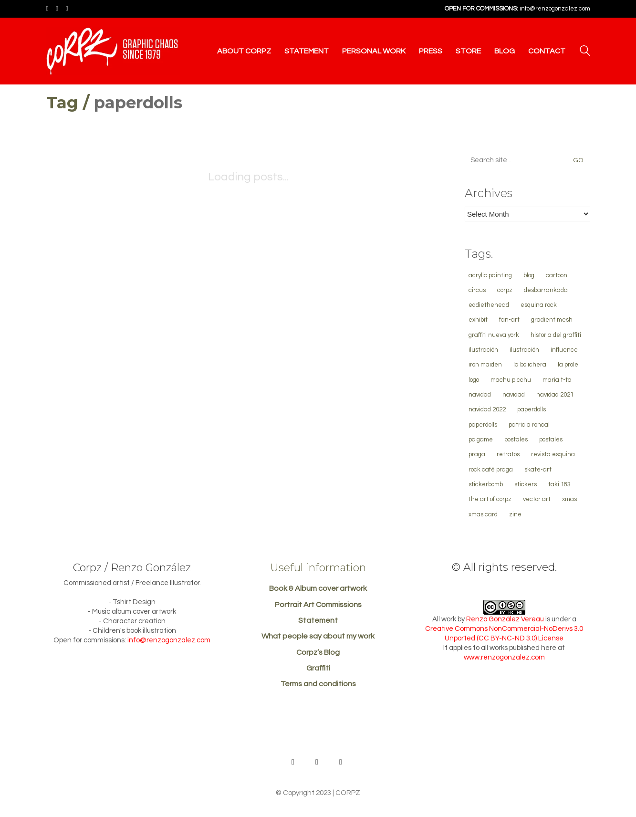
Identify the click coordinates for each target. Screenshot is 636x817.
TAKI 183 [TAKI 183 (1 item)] (559, 484)
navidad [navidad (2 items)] (513, 394)
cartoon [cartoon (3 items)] (556, 275)
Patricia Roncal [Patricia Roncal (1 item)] (529, 424)
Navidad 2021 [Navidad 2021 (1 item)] (554, 394)
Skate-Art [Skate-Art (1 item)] (538, 469)
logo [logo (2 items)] (474, 380)
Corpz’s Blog (318, 652)
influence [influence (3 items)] (564, 349)
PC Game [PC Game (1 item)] (481, 439)
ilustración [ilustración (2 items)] (524, 349)
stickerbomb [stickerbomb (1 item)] (486, 484)
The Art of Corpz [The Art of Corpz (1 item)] (490, 499)
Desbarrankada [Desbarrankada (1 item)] (546, 290)
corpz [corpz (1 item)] (504, 290)
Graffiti (318, 668)
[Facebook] (316, 762)
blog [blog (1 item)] (528, 275)
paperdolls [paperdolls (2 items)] (531, 409)
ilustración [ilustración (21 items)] (483, 349)
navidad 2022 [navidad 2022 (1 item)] (487, 409)
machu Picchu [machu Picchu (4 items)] (510, 380)
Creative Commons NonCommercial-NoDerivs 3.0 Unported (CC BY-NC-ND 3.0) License (504, 633)
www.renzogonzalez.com (504, 657)
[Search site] (585, 52)
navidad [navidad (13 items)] (480, 394)
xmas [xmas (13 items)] (569, 499)
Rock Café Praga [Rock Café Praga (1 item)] (491, 469)
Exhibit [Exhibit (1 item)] (478, 319)
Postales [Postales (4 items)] (516, 439)
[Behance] (292, 762)
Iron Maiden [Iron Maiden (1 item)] (485, 364)
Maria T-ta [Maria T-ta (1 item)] (557, 380)
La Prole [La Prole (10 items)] (568, 364)
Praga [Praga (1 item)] (477, 454)
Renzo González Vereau (505, 619)
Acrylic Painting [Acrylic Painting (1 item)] (490, 275)
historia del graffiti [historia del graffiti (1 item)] (556, 335)
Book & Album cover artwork (318, 588)
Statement (318, 620)
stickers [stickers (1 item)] (525, 484)
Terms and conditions (318, 684)
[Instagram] (340, 762)
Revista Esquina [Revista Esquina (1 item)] (553, 454)
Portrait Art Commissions (318, 604)
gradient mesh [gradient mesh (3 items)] (552, 319)
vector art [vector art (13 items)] (537, 499)
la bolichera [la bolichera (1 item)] (529, 364)
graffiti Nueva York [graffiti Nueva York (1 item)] (494, 335)
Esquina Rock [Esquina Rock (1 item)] (539, 305)
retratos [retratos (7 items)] (508, 454)
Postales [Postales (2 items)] (551, 439)
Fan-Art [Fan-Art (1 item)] (509, 319)
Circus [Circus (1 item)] (477, 290)
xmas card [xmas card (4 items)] (483, 514)
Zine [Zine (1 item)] (515, 514)
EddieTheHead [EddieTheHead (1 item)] (489, 305)
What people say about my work (318, 636)
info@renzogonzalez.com (555, 8)
